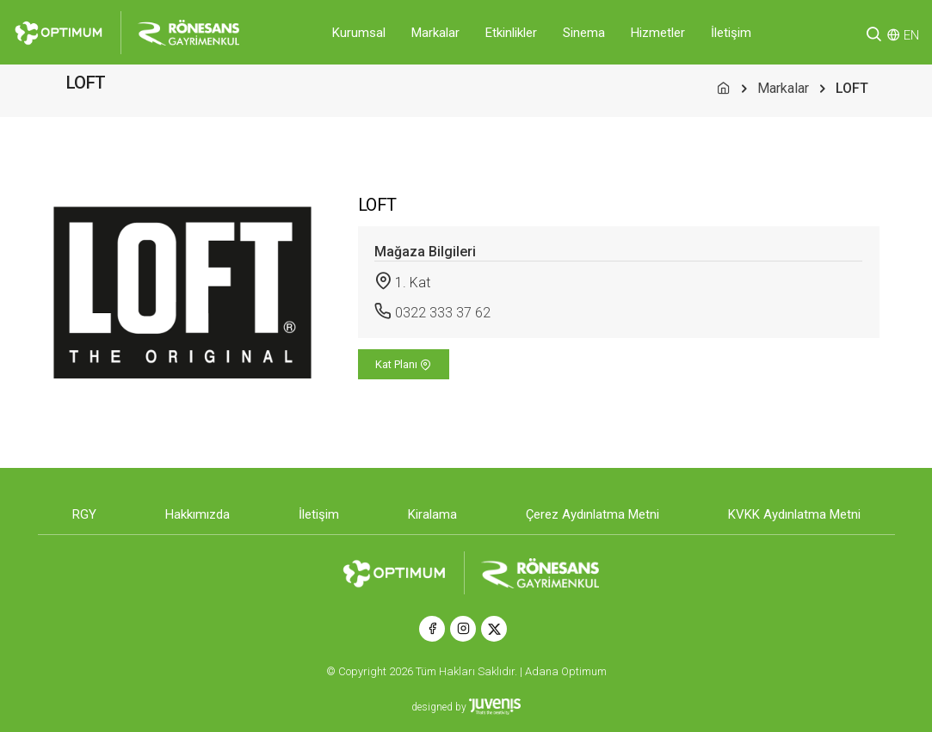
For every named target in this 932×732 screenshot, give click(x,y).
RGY (84, 514)
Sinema (584, 32)
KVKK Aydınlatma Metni (794, 514)
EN (911, 35)
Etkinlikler (511, 32)
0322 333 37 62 (443, 312)
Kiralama (432, 514)
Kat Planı (403, 364)
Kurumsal (359, 32)
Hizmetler (658, 32)
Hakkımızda (197, 514)
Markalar (435, 32)
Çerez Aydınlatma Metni (592, 514)
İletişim (731, 32)
